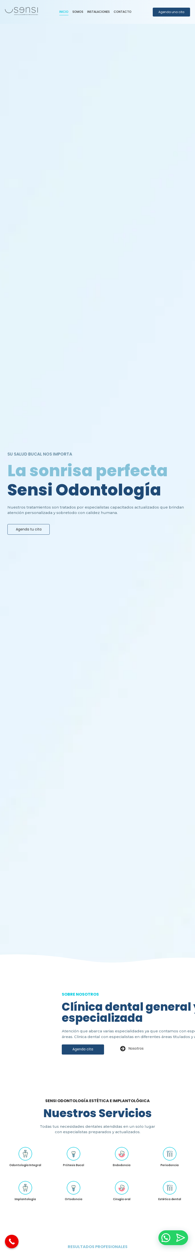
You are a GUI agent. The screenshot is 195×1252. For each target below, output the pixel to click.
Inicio (63, 12)
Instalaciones (98, 12)
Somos (77, 12)
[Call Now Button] (12, 1241)
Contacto (122, 12)
